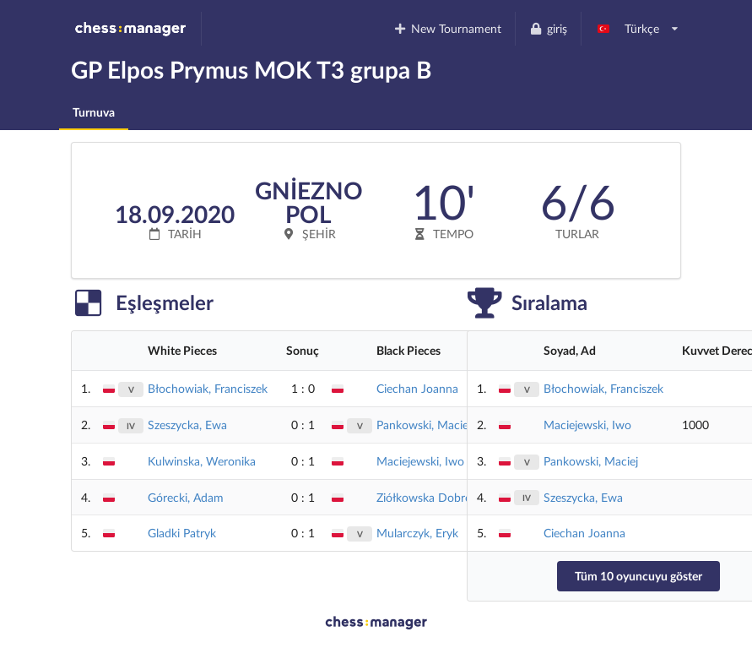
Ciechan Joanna (417, 388)
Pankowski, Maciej (423, 424)
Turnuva (94, 112)
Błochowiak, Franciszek (208, 388)
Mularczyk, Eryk (417, 532)
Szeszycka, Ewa (187, 424)
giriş (547, 28)
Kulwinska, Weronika (202, 461)
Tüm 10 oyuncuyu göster (638, 576)
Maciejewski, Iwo (420, 461)
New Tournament (447, 28)
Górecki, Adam (186, 497)
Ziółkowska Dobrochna (436, 497)
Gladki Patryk (182, 532)
